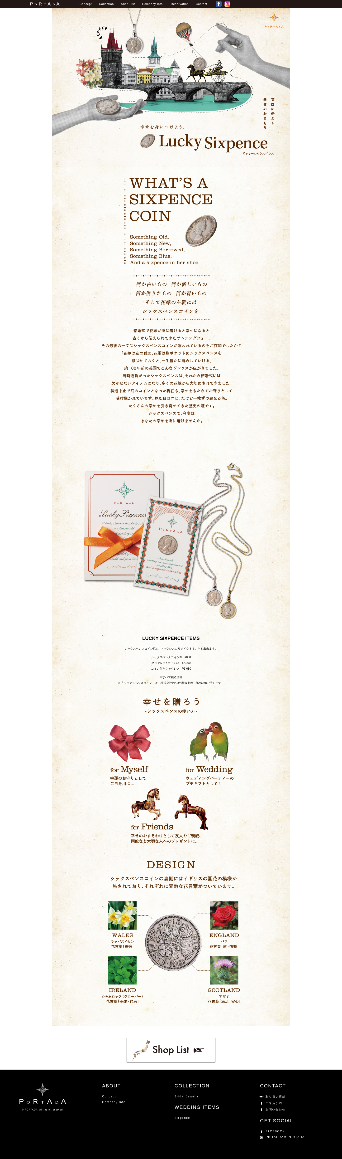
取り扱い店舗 (275, 1096)
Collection (106, 4)
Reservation (180, 4)
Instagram (228, 4)
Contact (201, 4)
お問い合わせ (275, 1109)
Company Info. (153, 4)
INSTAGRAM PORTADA (285, 1137)
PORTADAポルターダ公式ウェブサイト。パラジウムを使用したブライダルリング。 (44, 4)
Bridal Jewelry (187, 1096)
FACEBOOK (219, 4)
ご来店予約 (274, 1103)
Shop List (128, 4)
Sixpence (182, 1118)
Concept (86, 4)
